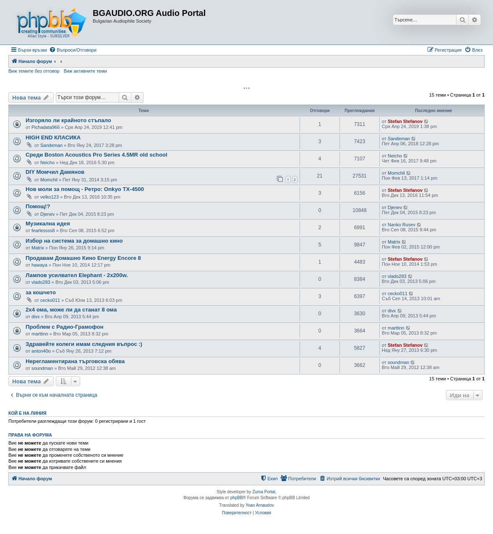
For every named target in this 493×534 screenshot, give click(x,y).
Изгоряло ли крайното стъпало (68, 120)
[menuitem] (73, 50)
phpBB (236, 497)
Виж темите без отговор (34, 70)
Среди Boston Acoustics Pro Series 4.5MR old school (96, 155)
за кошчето (41, 292)
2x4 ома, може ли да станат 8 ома (71, 309)
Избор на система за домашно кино (74, 241)
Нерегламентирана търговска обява (75, 361)
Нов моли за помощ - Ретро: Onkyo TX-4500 (85, 189)
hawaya (39, 264)
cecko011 (50, 300)
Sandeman (51, 145)
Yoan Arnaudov (259, 505)
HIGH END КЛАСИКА (53, 137)
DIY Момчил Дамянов (55, 172)
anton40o (41, 350)
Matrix (37, 247)
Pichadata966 (45, 127)
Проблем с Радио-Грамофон (64, 327)
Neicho (47, 162)
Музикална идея (48, 223)
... (246, 85)
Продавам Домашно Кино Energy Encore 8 (83, 258)
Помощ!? (38, 206)
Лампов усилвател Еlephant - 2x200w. (77, 275)
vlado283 (40, 282)
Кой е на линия (27, 413)
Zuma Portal (263, 492)
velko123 (49, 196)
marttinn (39, 333)
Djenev (47, 214)
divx (35, 316)
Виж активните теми (85, 70)
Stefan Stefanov (405, 121)
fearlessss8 (43, 230)
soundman (42, 368)
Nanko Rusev (401, 224)
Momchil (48, 179)
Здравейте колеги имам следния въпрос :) (84, 344)
